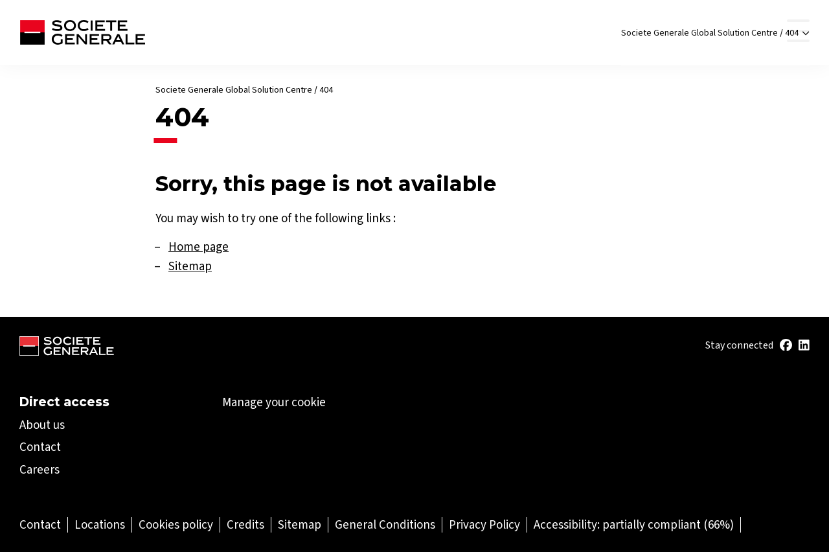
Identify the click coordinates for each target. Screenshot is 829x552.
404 (797, 37)
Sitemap (190, 266)
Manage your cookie (274, 402)
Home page (198, 246)
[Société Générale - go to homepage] (82, 32)
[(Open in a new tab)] (786, 346)
